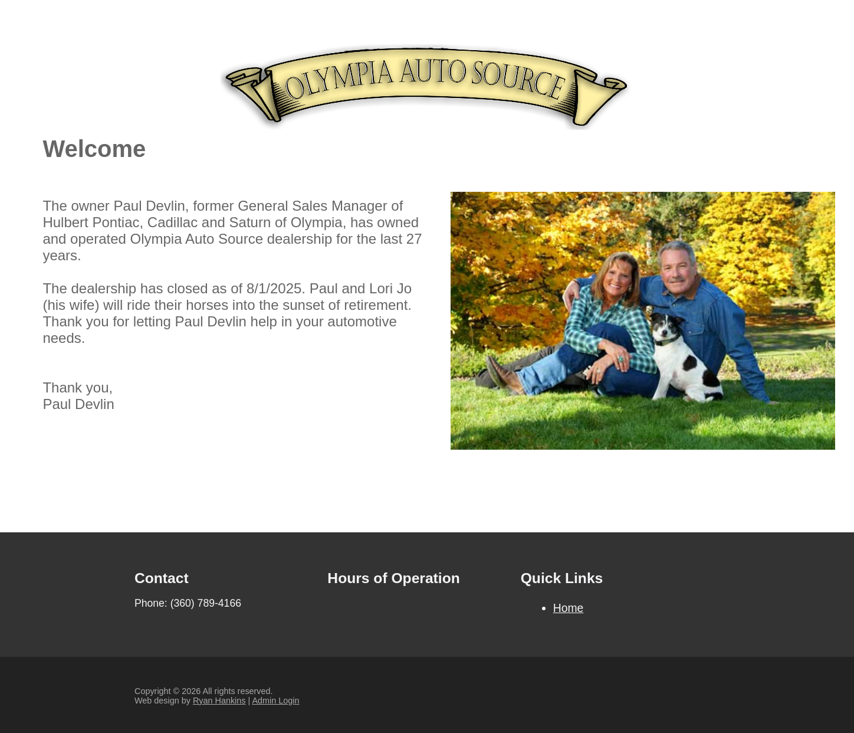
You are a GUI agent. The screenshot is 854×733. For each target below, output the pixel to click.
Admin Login (275, 700)
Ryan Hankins (219, 700)
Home (568, 607)
